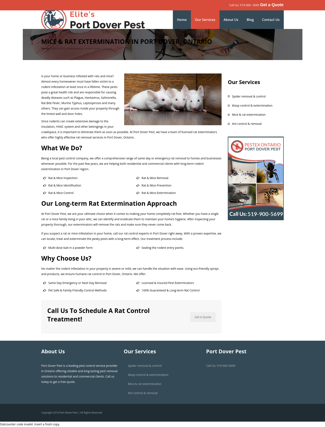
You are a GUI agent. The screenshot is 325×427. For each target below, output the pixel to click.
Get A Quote (203, 317)
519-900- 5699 (249, 5)
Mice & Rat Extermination (249, 115)
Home (182, 19)
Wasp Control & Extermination (252, 105)
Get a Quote (272, 4)
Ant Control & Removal (247, 124)
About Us (231, 19)
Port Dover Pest (68, 412)
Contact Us (271, 19)
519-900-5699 (226, 366)
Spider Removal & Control (249, 96)
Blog (250, 19)
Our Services (205, 19)
